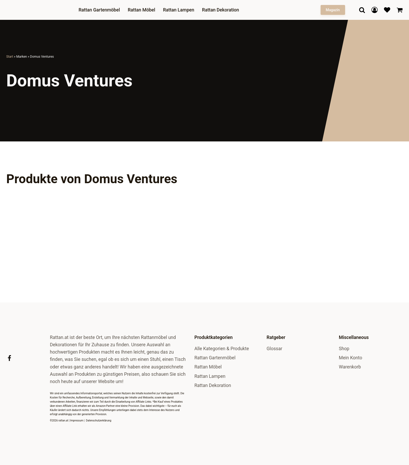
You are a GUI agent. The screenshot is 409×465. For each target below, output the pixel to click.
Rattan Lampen (179, 10)
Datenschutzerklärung (98, 420)
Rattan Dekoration (220, 10)
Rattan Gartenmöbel (100, 10)
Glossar (274, 348)
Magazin (333, 10)
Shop (344, 348)
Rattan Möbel (142, 10)
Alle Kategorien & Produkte (221, 348)
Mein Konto (350, 357)
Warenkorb (350, 366)
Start (9, 56)
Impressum (76, 420)
